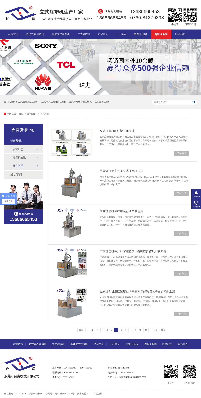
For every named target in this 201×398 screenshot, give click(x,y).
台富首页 (13, 34)
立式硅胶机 (83, 34)
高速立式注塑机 (61, 34)
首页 (21, 114)
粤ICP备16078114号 (64, 393)
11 (146, 330)
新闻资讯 (32, 114)
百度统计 (97, 393)
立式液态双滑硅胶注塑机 (53, 102)
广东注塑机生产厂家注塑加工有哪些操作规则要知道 (133, 251)
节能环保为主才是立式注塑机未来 (121, 171)
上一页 (90, 330)
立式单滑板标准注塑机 (80, 102)
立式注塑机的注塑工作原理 (117, 130)
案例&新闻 (161, 34)
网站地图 (183, 344)
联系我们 (180, 34)
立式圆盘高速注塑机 (28, 102)
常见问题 (44, 114)
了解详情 (181, 153)
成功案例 (16, 174)
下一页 (154, 330)
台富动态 (18, 149)
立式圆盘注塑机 (102, 102)
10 (140, 330)
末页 (163, 330)
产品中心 (103, 34)
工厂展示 (121, 34)
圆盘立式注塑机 (35, 34)
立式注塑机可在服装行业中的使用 (121, 211)
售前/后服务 (140, 34)
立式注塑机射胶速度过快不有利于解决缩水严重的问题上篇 (137, 291)
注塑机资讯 (19, 157)
